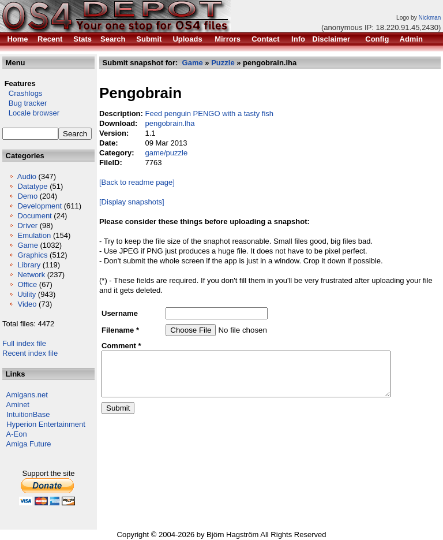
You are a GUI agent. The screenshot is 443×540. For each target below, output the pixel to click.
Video (26, 304)
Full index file (24, 343)
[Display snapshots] (131, 202)
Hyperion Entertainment (45, 424)
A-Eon (16, 434)
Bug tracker (24, 103)
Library (28, 264)
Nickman (429, 17)
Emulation (34, 235)
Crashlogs (22, 93)
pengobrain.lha (169, 123)
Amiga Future (28, 444)
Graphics (32, 255)
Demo (27, 196)
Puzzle (222, 62)
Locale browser (30, 113)
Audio (26, 176)
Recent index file (30, 353)
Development (39, 206)
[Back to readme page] (137, 182)
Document (34, 215)
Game (27, 245)
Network (31, 274)
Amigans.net (27, 394)
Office (27, 284)
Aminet (17, 404)
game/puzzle (166, 152)
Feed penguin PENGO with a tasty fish (209, 113)
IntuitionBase (28, 414)
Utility (26, 294)
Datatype (32, 186)
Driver (27, 225)
